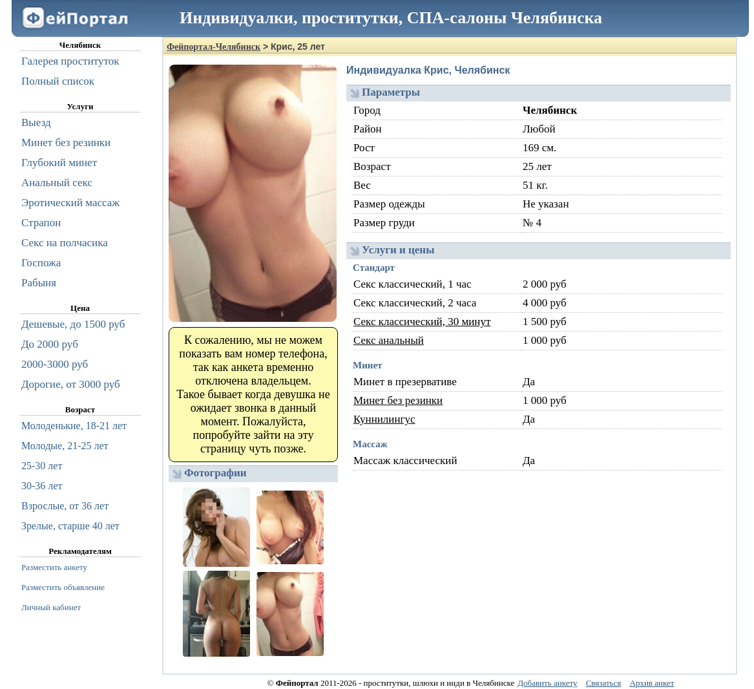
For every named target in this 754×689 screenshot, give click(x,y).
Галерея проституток (70, 61)
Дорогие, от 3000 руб (70, 384)
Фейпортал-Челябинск (213, 47)
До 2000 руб (49, 344)
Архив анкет (652, 683)
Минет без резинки (398, 400)
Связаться (604, 683)
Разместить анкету (54, 567)
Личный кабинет (51, 607)
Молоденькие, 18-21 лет (74, 425)
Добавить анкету (547, 683)
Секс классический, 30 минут (421, 321)
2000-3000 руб (54, 364)
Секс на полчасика (64, 243)
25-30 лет (41, 465)
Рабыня (38, 283)
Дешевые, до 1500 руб (73, 324)
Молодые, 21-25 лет (65, 445)
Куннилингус (384, 419)
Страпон (41, 223)
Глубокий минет (59, 162)
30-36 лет (41, 485)
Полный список (57, 81)
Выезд (36, 122)
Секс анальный (388, 340)
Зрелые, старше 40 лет (70, 525)
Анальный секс (56, 182)
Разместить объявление (63, 587)
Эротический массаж (70, 202)
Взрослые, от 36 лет (65, 505)
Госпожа (41, 263)
